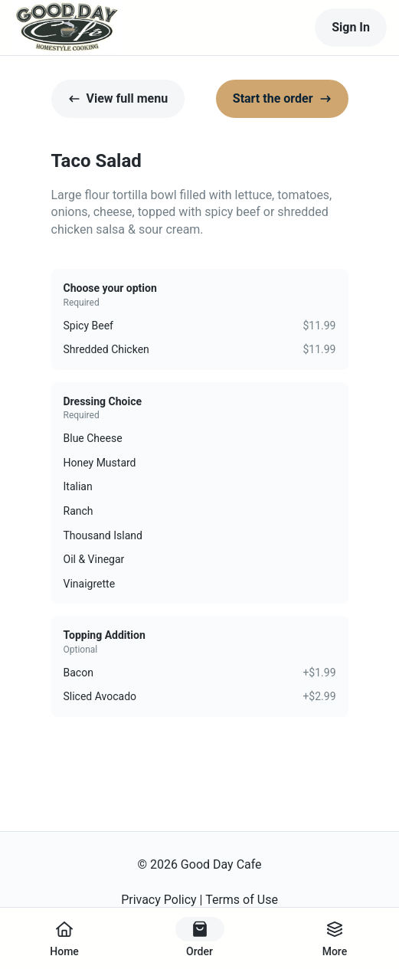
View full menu (118, 98)
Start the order (282, 98)
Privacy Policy (159, 899)
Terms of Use (241, 899)
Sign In (351, 27)
